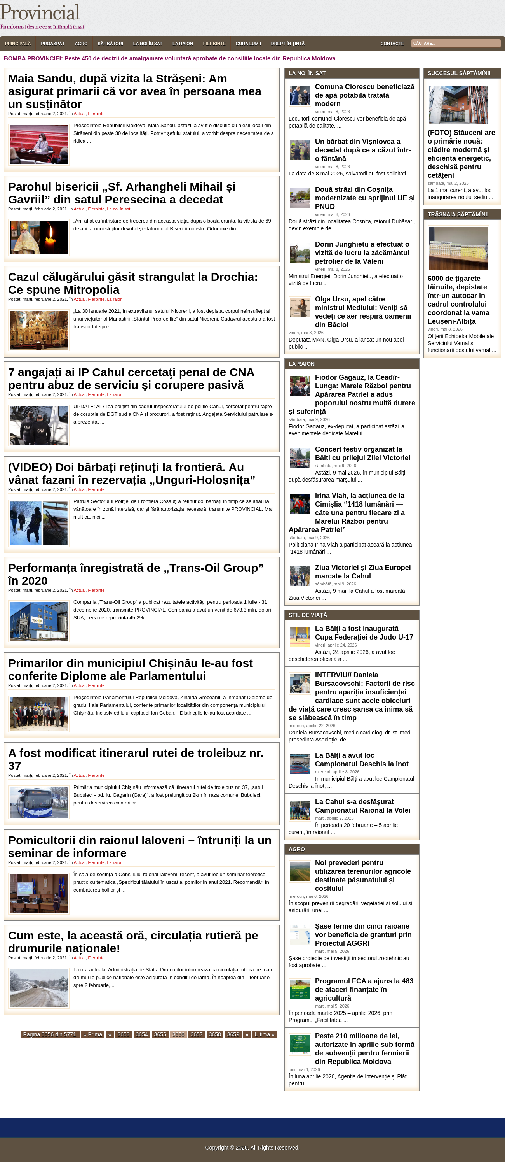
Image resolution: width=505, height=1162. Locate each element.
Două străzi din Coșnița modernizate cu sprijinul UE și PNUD (365, 198)
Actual (80, 113)
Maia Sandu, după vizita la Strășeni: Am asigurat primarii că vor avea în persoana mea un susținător (134, 91)
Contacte (392, 43)
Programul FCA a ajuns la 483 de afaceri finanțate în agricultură (364, 989)
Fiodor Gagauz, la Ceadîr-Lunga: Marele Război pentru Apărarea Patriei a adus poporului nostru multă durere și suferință (352, 394)
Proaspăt (52, 43)
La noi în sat (147, 43)
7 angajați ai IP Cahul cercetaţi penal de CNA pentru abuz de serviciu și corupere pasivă (131, 378)
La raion (182, 43)
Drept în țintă (288, 43)
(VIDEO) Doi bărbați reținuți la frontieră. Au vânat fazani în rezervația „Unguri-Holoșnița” (132, 473)
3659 (233, 1034)
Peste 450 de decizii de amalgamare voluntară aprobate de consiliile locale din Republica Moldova (200, 58)
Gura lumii (248, 43)
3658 (215, 1034)
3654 (142, 1034)
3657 (197, 1034)
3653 (124, 1034)
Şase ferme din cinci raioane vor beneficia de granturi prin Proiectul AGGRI (363, 934)
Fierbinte (214, 43)
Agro (81, 43)
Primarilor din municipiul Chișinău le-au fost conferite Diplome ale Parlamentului (130, 669)
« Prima (93, 1034)
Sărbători (110, 43)
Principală (18, 43)
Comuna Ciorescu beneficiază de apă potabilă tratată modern (364, 95)
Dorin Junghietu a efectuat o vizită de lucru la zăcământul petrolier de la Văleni (362, 252)
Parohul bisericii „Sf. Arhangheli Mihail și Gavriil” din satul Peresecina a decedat (122, 193)
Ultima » (265, 1034)
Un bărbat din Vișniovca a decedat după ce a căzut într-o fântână (363, 150)
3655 (160, 1034)
